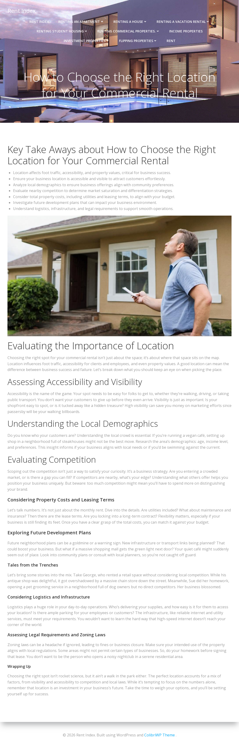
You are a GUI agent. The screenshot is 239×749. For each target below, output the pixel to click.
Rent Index (21, 10)
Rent (171, 40)
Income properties (186, 30)
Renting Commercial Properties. (128, 30)
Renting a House (130, 21)
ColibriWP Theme (159, 735)
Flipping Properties (138, 40)
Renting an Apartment (81, 21)
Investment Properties (87, 40)
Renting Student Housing (62, 30)
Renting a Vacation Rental (183, 21)
